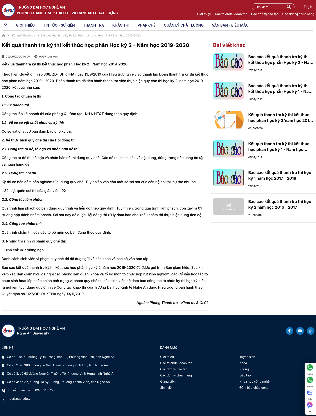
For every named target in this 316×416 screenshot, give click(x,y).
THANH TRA (93, 25)
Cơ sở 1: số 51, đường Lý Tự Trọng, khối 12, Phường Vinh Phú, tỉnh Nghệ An (61, 357)
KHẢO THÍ (120, 25)
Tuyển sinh (247, 357)
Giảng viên (168, 381)
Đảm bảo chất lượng (254, 387)
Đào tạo (245, 375)
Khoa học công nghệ (254, 381)
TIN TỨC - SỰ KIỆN (59, 25)
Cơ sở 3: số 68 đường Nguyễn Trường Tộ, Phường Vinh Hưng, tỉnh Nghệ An (61, 373)
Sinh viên (167, 387)
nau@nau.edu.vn (20, 398)
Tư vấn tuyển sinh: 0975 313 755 (31, 390)
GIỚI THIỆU (25, 25)
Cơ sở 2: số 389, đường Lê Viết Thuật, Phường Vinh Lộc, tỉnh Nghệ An (57, 365)
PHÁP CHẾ (147, 25)
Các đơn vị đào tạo (264, 14)
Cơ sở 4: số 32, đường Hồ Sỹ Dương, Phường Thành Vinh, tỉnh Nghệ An (58, 382)
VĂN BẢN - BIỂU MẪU (230, 25)
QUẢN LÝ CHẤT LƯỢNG (184, 25)
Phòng (244, 369)
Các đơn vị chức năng (298, 14)
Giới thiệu (204, 14)
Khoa (243, 363)
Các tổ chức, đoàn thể (231, 14)
